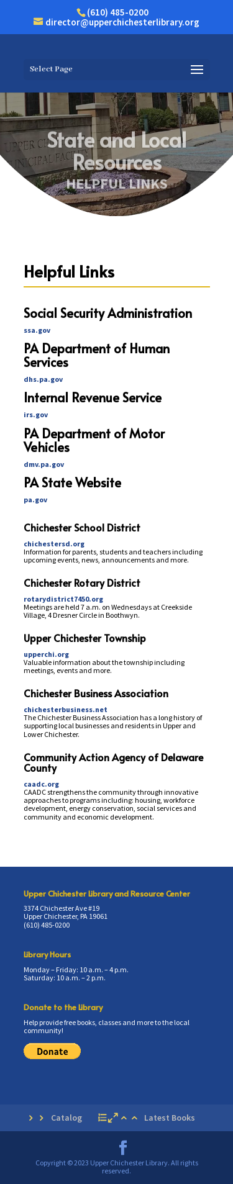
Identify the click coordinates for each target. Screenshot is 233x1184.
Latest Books (169, 1117)
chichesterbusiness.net (65, 709)
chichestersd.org (54, 543)
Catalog (66, 1117)
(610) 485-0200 (117, 12)
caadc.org (41, 784)
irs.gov (36, 414)
